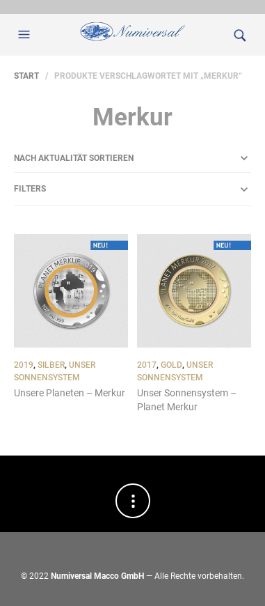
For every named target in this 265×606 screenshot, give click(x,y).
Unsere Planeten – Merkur (69, 392)
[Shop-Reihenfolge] (132, 158)
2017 (146, 365)
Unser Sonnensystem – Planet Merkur (186, 399)
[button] (25, 35)
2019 (23, 365)
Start (26, 76)
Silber (51, 365)
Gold (171, 365)
